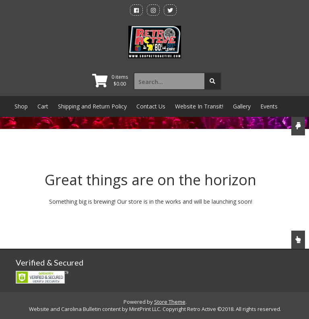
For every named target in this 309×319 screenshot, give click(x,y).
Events (269, 106)
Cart (42, 106)
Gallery (242, 106)
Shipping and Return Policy (92, 106)
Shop (21, 106)
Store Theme (169, 301)
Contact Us (150, 106)
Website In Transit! (199, 106)
